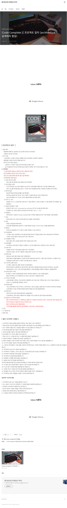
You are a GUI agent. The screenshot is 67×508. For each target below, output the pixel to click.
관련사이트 (4, 499)
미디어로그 (11, 9)
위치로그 (18, 9)
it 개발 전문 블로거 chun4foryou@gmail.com (16, 483)
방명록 (23, 9)
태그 (6, 9)
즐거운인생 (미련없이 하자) (9, 2)
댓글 (3, 473)
